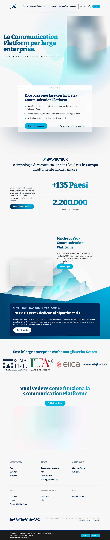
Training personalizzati (49, 480)
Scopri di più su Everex (22, 206)
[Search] (89, 6)
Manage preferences (22, 537)
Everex (25, 6)
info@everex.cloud (84, 520)
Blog (42, 500)
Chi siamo (13, 496)
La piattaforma (16, 462)
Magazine (44, 496)
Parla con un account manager (72, 126)
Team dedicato (46, 476)
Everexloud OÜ (52, 518)
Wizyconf (13, 476)
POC (42, 472)
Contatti (73, 6)
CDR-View (13, 472)
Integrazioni (63, 6)
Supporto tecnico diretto (50, 468)
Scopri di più (65, 267)
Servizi (54, 6)
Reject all (85, 535)
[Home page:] (13, 6)
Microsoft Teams (78, 468)
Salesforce (76, 472)
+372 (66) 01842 (95, 520)
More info (13, 537)
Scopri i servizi (22, 330)
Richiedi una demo (36, 126)
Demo (96, 7)
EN (81, 6)
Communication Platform (39, 6)
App (11, 468)
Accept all (95, 535)
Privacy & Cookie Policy (18, 504)
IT (85, 6)
